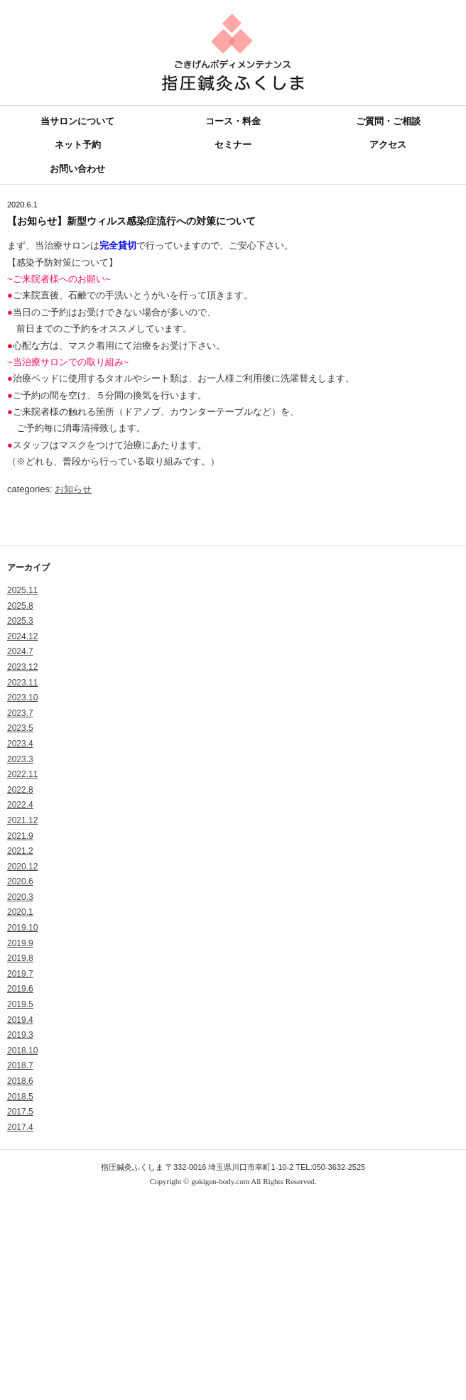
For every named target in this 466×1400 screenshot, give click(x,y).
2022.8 (20, 790)
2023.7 (20, 713)
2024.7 (20, 651)
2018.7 (20, 1065)
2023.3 (20, 759)
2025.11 (22, 590)
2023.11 (22, 683)
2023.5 (20, 728)
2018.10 (22, 1051)
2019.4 (20, 1020)
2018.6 (20, 1081)
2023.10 (22, 697)
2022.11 (22, 774)
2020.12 (22, 867)
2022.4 (20, 805)
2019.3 (20, 1035)
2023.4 (20, 744)
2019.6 (20, 989)
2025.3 (20, 621)
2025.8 (20, 606)
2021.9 (20, 836)
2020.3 (20, 897)
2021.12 (22, 820)
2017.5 (20, 1112)
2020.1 (20, 912)
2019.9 (20, 943)
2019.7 (20, 974)
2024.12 (22, 636)
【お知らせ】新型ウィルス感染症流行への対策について (131, 221)
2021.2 (20, 851)
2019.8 (20, 958)
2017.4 (20, 1127)
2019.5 (20, 1004)
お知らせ (73, 489)
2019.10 (22, 928)
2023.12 (22, 667)
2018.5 (20, 1097)
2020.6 (20, 881)
